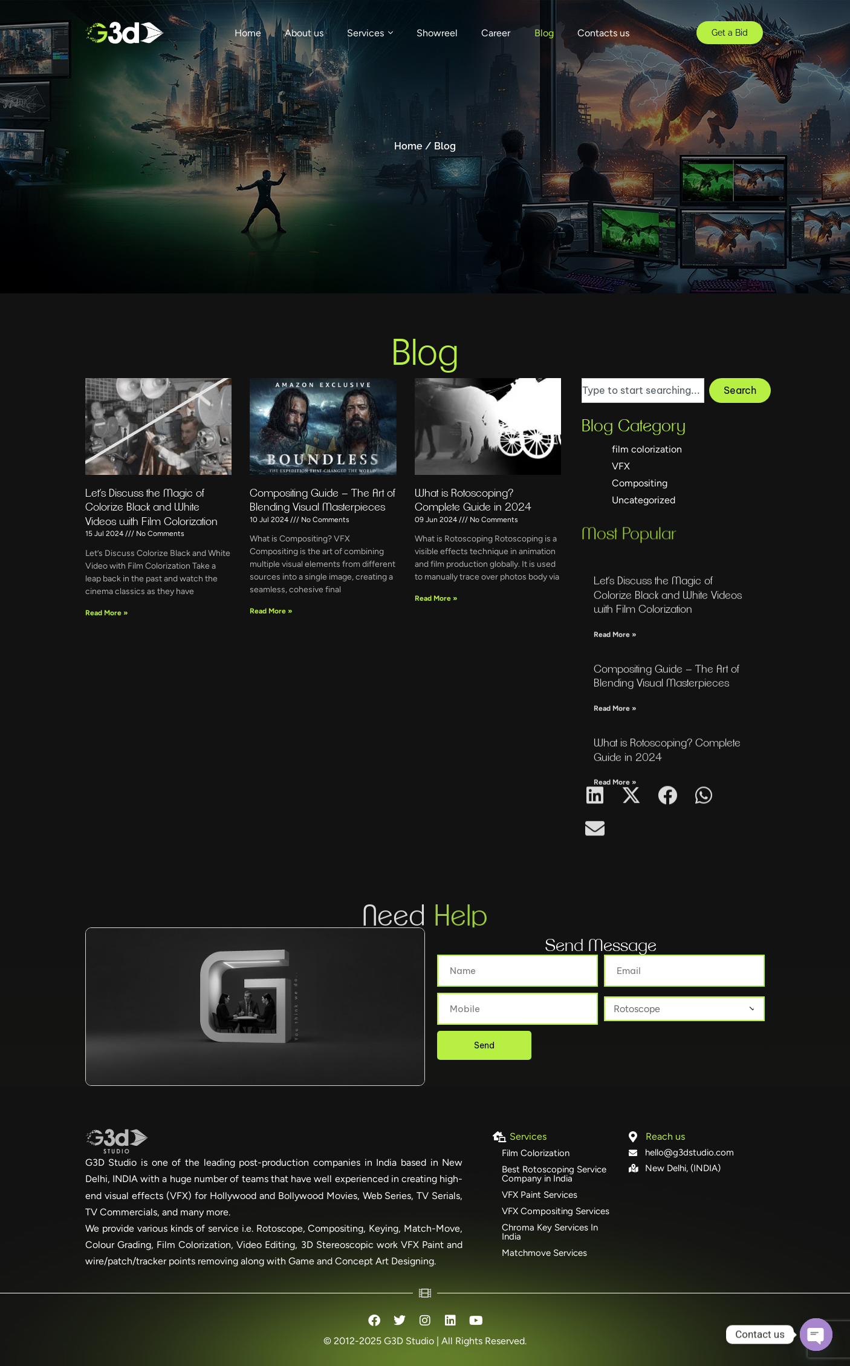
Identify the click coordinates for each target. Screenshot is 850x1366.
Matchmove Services (544, 1252)
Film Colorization (535, 1153)
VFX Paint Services (539, 1194)
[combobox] (643, 393)
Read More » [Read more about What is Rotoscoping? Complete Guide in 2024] (436, 610)
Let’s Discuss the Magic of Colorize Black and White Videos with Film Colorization (151, 518)
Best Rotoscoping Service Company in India (554, 1174)
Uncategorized (643, 503)
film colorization (647, 453)
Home (408, 146)
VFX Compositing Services (555, 1211)
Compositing (639, 486)
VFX (621, 469)
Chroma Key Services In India (550, 1232)
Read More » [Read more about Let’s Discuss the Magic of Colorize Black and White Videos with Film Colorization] (106, 623)
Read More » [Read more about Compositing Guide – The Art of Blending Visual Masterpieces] (271, 622)
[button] (595, 833)
